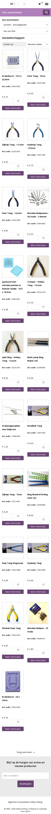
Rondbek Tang (34, 425)
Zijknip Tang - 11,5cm (13, 144)
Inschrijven (25, 783)
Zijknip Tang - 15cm (12, 494)
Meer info (12, 108)
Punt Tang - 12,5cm (12, 213)
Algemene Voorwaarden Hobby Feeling (25, 802)
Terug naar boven (24, 752)
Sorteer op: (8, 44)
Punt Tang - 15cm (36, 76)
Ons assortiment (10, 20)
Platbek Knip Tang (11, 628)
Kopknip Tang (34, 563)
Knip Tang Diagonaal (12, 563)
